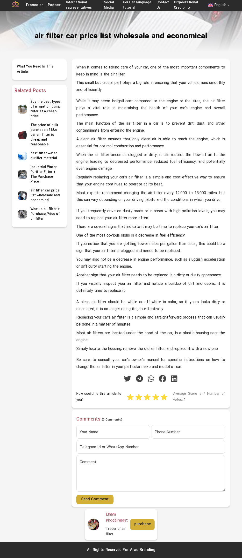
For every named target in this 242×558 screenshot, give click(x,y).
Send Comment (95, 499)
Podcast (55, 5)
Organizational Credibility (186, 5)
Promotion (34, 5)
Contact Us (163, 5)
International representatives (79, 5)
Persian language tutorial (137, 5)
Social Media (109, 5)
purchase (142, 524)
